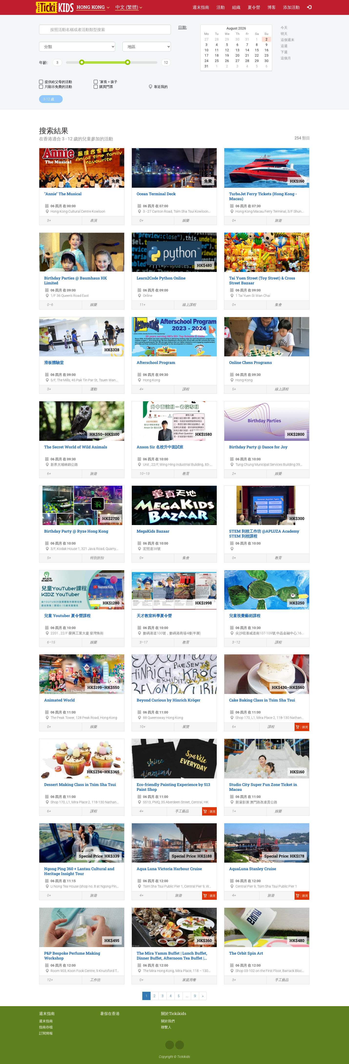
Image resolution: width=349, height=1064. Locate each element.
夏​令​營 (254, 7)
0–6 (47, 305)
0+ (139, 221)
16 (266, 50)
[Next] (203, 996)
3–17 (141, 642)
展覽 (183, 727)
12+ (47, 980)
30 (266, 61)
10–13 (142, 474)
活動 (220, 7)
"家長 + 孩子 (105, 82)
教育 (183, 474)
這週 (284, 46)
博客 (271, 7)
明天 (284, 34)
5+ (231, 389)
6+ (46, 474)
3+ (46, 221)
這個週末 (287, 40)
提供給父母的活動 (55, 82)
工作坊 (92, 980)
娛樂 (183, 221)
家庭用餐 (186, 980)
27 (237, 61)
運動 (90, 389)
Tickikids (183, 1057)
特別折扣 (94, 558)
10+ (139, 727)
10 (206, 50)
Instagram (179, 1045)
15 (257, 50)
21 (247, 55)
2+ (231, 474)
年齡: (43, 62)
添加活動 (291, 7)
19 (227, 55)
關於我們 (168, 1021)
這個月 (286, 58)
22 (257, 55)
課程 (183, 389)
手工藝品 (179, 811)
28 (247, 61)
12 (227, 50)
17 (206, 55)
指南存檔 (46, 1027)
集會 (275, 305)
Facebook (169, 1045)
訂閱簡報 (46, 1033)
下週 (284, 52)
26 (227, 61)
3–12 (233, 642)
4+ (139, 389)
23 (266, 55)
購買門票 (103, 87)
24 (206, 61)
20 (237, 55)
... (187, 996)
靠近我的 (158, 87)
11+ (139, 305)
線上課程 (186, 305)
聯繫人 (166, 1027)
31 (206, 66)
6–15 (48, 642)
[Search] (105, 29)
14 (247, 50)
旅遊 (275, 221)
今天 (284, 28)
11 (217, 50)
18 (217, 55)
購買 (302, 727)
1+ (231, 811)
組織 (236, 7)
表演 (90, 221)
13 (237, 50)
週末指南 (201, 7)
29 (257, 61)
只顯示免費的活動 (55, 87)
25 (217, 61)
